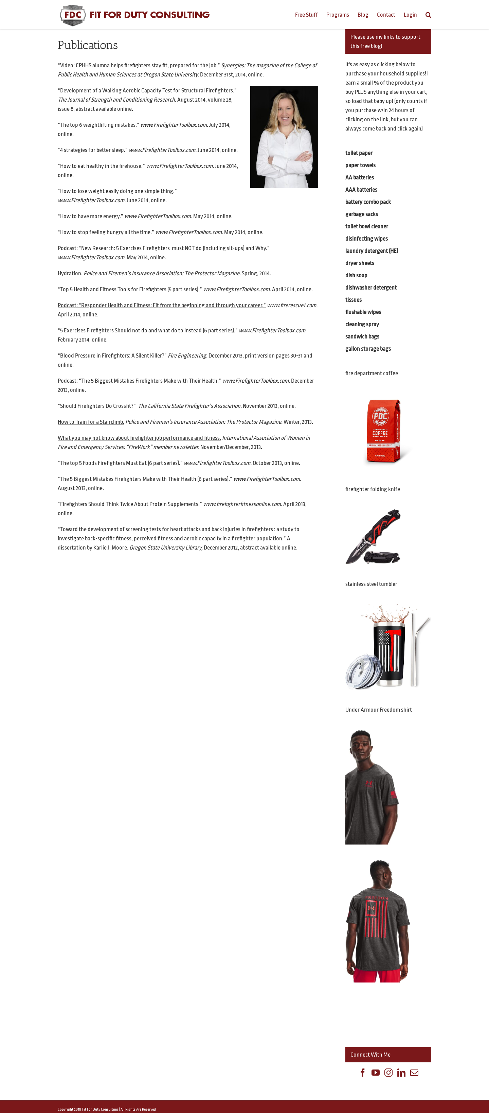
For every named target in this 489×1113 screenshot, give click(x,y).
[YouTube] (376, 1072)
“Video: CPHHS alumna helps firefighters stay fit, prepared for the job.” (139, 65)
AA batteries (359, 177)
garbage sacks (361, 214)
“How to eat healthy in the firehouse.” (101, 166)
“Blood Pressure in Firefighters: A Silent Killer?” (112, 355)
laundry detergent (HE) (371, 251)
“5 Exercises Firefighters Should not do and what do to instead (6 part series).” (148, 330)
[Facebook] (363, 1072)
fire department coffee (371, 373)
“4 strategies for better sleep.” (93, 150)
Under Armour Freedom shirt (378, 710)
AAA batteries (361, 190)
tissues (353, 300)
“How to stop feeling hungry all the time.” (106, 232)
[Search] (428, 14)
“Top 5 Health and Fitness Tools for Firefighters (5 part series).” (130, 289)
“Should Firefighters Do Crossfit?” (97, 406)
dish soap (356, 275)
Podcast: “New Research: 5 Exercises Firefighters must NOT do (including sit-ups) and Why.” (164, 248)
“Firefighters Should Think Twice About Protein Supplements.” (130, 504)
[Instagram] (388, 1072)
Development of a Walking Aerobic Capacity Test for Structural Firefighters (146, 90)
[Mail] (414, 1072)
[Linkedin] (401, 1072)
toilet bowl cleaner (366, 226)
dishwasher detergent (371, 287)
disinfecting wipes (366, 239)
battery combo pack (368, 202)
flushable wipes (363, 312)
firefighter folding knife (372, 489)
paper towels (360, 165)
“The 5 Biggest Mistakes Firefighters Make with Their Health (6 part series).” (145, 479)
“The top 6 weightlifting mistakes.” (98, 125)
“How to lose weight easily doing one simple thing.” (117, 191)
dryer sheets (359, 263)
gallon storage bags (368, 349)
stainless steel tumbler (371, 584)
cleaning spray (362, 324)
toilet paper (359, 153)
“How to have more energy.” (90, 216)
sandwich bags (362, 336)
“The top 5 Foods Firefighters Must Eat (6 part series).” (120, 463)
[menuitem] (310, 14)
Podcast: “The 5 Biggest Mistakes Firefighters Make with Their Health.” (139, 381)
